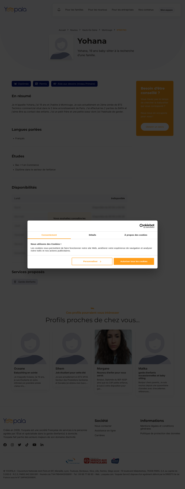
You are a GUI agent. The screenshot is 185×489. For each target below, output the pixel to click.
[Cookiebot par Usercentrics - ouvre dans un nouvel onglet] (141, 226)
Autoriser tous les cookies (134, 261)
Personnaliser (92, 261)
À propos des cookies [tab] (135, 235)
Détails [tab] (92, 235)
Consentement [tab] (49, 235)
